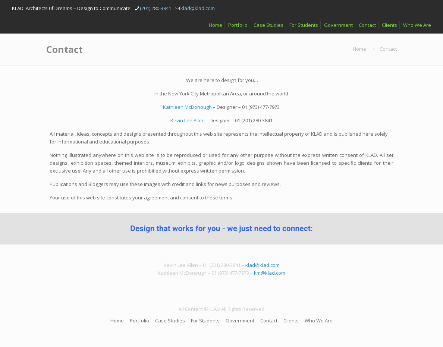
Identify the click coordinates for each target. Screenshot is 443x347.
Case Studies (268, 25)
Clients (389, 25)
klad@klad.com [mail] (197, 8)
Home (215, 25)
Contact (367, 25)
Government (338, 25)
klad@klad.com (262, 265)
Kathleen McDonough (187, 107)
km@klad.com (269, 272)
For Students (303, 25)
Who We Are (417, 25)
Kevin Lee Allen (187, 120)
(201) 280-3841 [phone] (155, 8)
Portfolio (238, 25)
